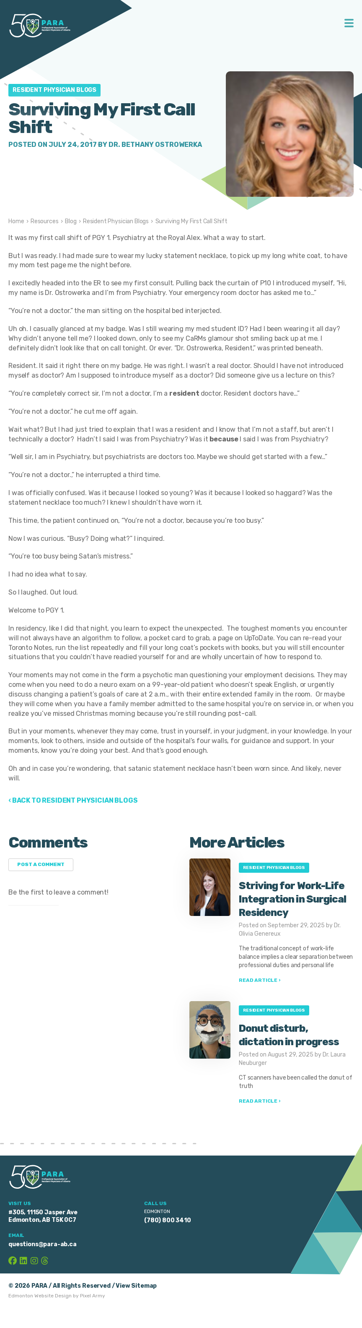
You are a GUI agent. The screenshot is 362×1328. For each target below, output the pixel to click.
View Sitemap (136, 1285)
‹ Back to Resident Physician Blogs (73, 800)
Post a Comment (41, 864)
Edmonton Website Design (40, 1296)
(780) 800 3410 (167, 1220)
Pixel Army (92, 1296)
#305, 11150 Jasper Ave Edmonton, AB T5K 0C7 (42, 1216)
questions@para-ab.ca (42, 1244)
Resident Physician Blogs (54, 90)
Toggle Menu (349, 23)
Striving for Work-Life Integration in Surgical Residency (292, 899)
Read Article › (259, 980)
